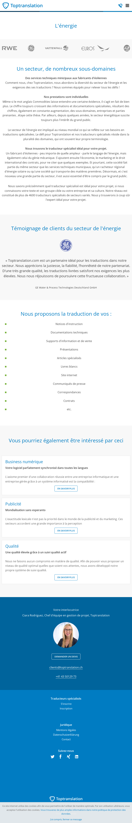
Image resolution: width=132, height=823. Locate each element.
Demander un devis (66, 656)
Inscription (66, 708)
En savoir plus (66, 488)
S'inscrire (66, 703)
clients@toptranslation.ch (66, 667)
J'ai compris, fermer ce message (66, 819)
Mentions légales (66, 730)
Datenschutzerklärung (66, 734)
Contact (66, 739)
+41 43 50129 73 (66, 676)
